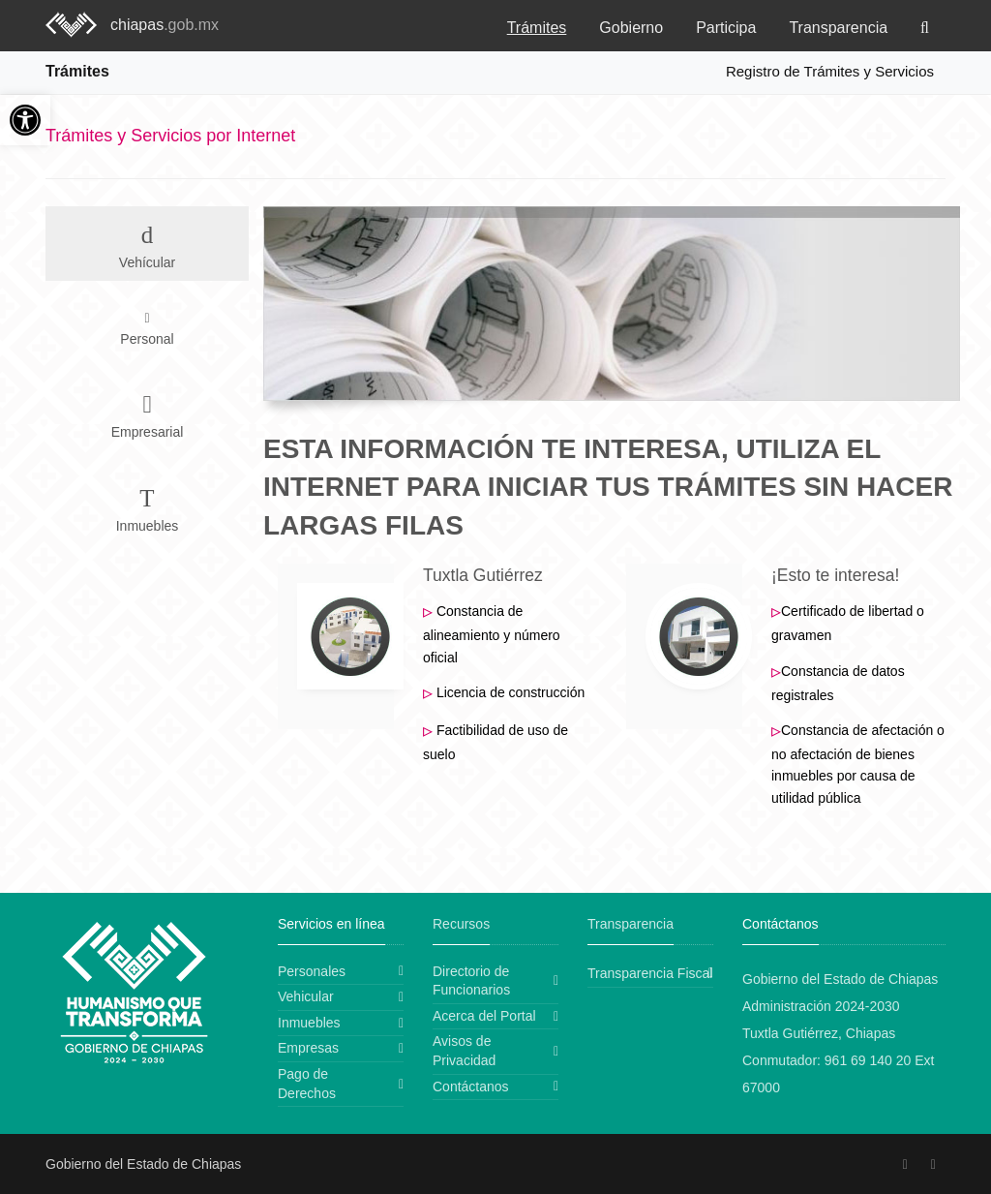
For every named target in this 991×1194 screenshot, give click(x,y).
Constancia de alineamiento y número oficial (491, 633)
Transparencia (838, 27)
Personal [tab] (146, 328)
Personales (311, 971)
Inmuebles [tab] (147, 506)
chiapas (164, 24)
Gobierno (631, 27)
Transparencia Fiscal (649, 973)
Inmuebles (309, 1022)
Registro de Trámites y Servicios (830, 71)
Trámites (537, 27)
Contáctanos (471, 1086)
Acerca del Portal (484, 1016)
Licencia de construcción (510, 692)
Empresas (308, 1048)
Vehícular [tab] (147, 242)
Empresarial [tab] (147, 412)
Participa (726, 27)
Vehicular (306, 996)
